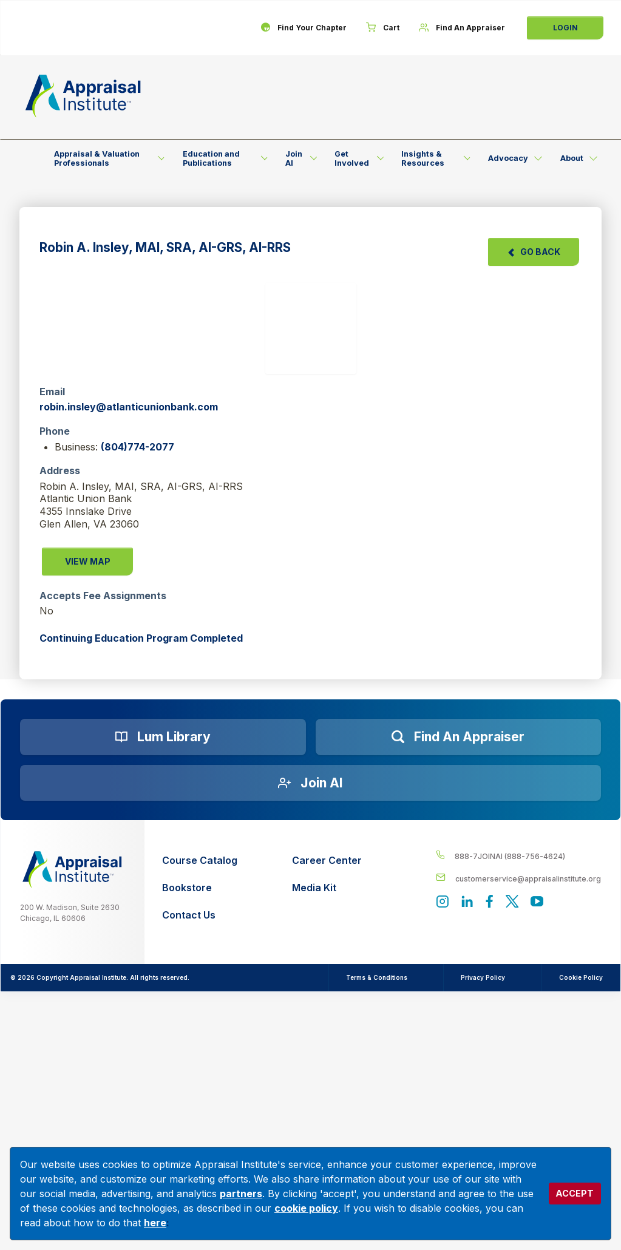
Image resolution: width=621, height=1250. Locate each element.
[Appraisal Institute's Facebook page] (490, 902)
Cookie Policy (581, 977)
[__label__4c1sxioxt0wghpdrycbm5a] (518, 855)
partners (241, 1193)
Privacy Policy (483, 977)
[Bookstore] (199, 888)
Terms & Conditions (376, 977)
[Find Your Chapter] (303, 28)
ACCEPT (574, 1193)
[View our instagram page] (442, 902)
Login (565, 27)
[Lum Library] (163, 737)
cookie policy (306, 1208)
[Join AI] (310, 783)
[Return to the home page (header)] (83, 96)
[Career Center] (327, 860)
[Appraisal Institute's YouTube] (537, 902)
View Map (87, 561)
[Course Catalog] (199, 860)
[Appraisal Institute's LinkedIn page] (467, 902)
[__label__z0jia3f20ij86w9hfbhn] (72, 869)
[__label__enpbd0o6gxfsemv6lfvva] (518, 878)
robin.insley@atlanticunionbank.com (128, 407)
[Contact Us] (199, 915)
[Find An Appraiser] (462, 28)
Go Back (533, 251)
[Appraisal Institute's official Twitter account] (512, 902)
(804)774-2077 (137, 447)
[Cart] (382, 28)
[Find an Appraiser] (459, 737)
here (155, 1223)
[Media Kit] (327, 888)
